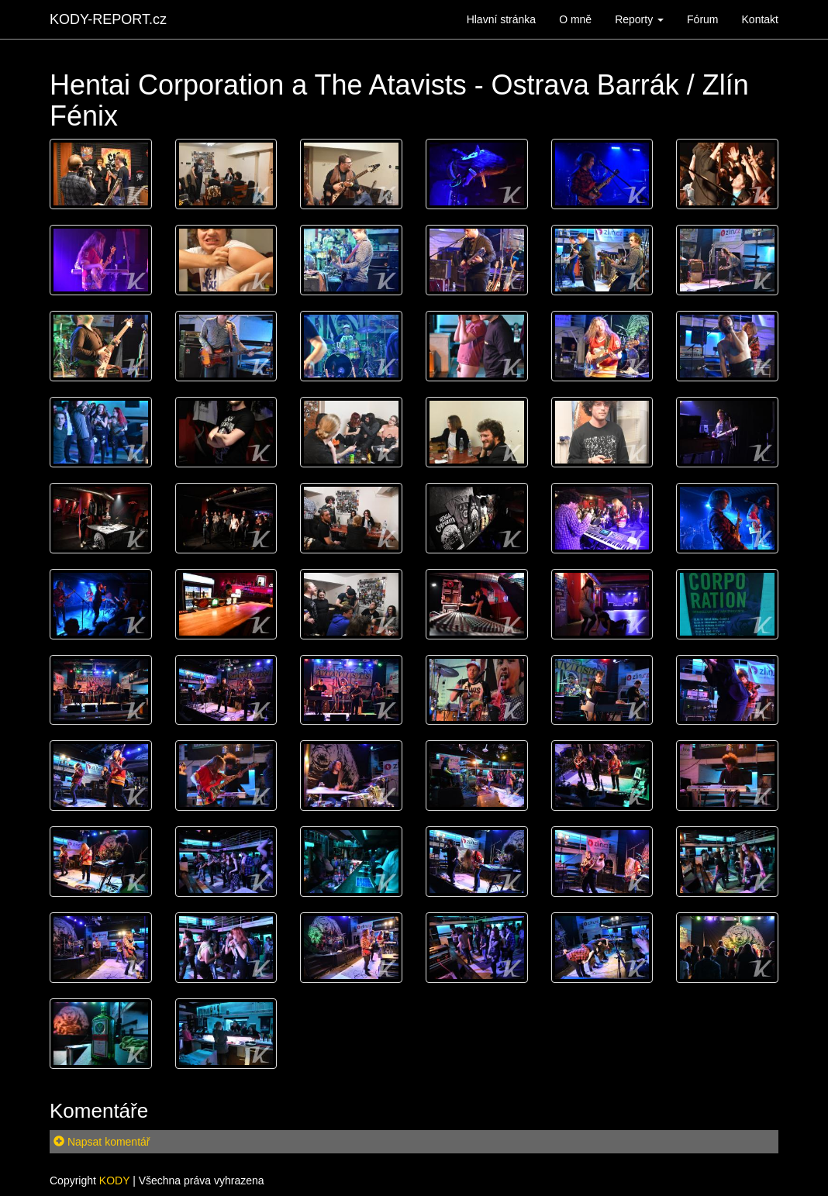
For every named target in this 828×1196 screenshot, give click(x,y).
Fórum (702, 19)
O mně (575, 19)
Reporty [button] (639, 19)
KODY (114, 1180)
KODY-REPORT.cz (108, 19)
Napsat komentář (101, 1142)
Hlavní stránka (501, 19)
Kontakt (760, 19)
